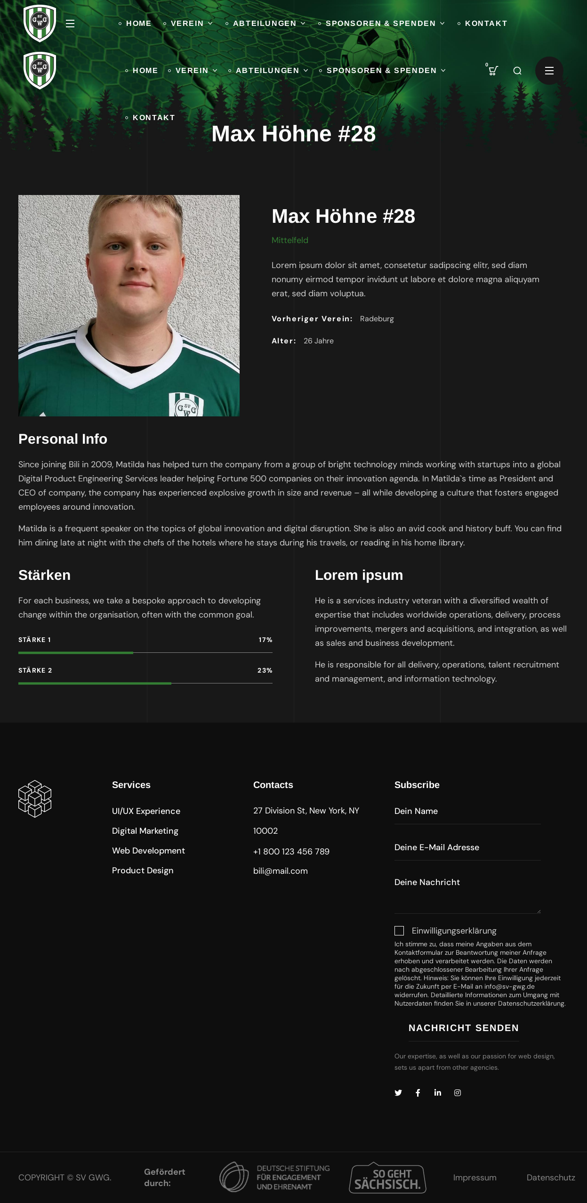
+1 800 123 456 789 (291, 851)
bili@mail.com (280, 871)
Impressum (475, 1177)
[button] (494, 70)
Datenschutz (551, 1177)
